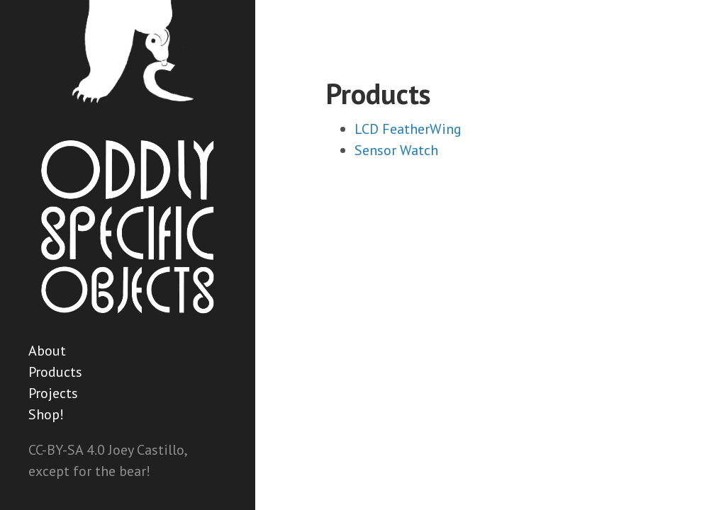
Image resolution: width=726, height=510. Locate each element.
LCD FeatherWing (408, 129)
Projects (53, 393)
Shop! (46, 414)
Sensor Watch (396, 150)
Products (55, 372)
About (47, 350)
